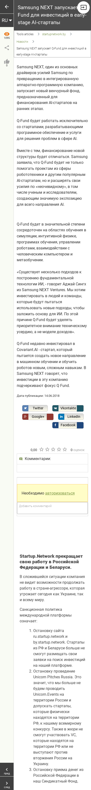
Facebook (63, 425)
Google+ (33, 417)
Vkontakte (64, 408)
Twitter (32, 408)
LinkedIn (69, 417)
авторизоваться (60, 493)
